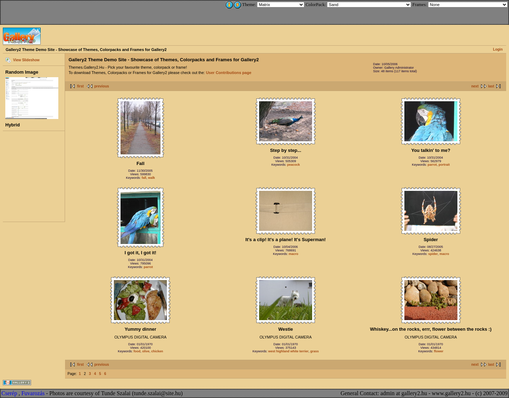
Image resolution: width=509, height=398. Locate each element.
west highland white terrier (288, 351)
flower (439, 351)
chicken (157, 351)
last (491, 86)
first (80, 86)
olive (146, 351)
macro (293, 254)
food (137, 351)
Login (498, 49)
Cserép (9, 393)
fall (144, 178)
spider (433, 254)
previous (101, 86)
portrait (444, 164)
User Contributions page (228, 72)
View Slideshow (26, 60)
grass (314, 351)
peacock (293, 164)
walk (151, 178)
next (475, 86)
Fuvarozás (33, 393)
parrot (432, 164)
